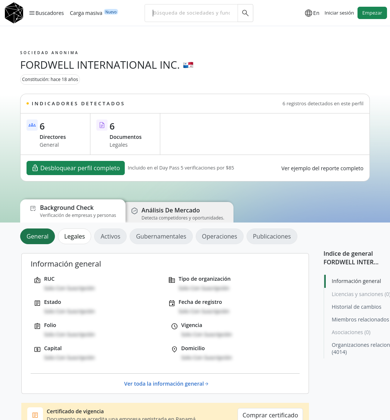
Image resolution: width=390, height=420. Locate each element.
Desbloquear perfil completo (75, 168)
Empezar (372, 12)
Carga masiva (86, 12)
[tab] (39, 236)
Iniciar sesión (339, 12)
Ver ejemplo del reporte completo (322, 168)
